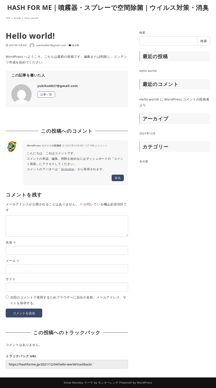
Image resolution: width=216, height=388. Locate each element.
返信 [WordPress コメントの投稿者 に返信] (118, 178)
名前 (11, 242)
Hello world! (148, 71)
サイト (11, 279)
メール (12, 260)
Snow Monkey (74, 382)
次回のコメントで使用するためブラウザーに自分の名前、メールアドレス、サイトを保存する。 (68, 300)
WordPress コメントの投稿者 (44, 145)
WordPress (144, 382)
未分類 (75, 45)
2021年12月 (147, 133)
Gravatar (67, 169)
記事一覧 (46, 94)
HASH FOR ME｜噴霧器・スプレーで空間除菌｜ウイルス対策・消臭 (108, 7)
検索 (142, 32)
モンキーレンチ (108, 382)
